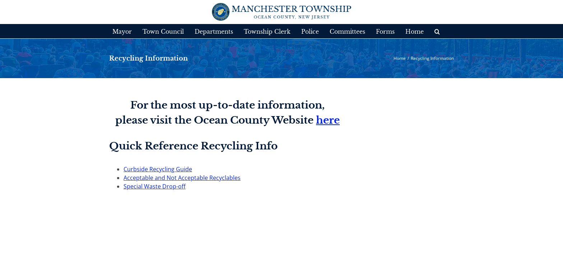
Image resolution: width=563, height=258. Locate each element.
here (328, 120)
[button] (431, 31)
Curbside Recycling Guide (158, 169)
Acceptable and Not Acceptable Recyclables (182, 178)
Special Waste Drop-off (155, 186)
